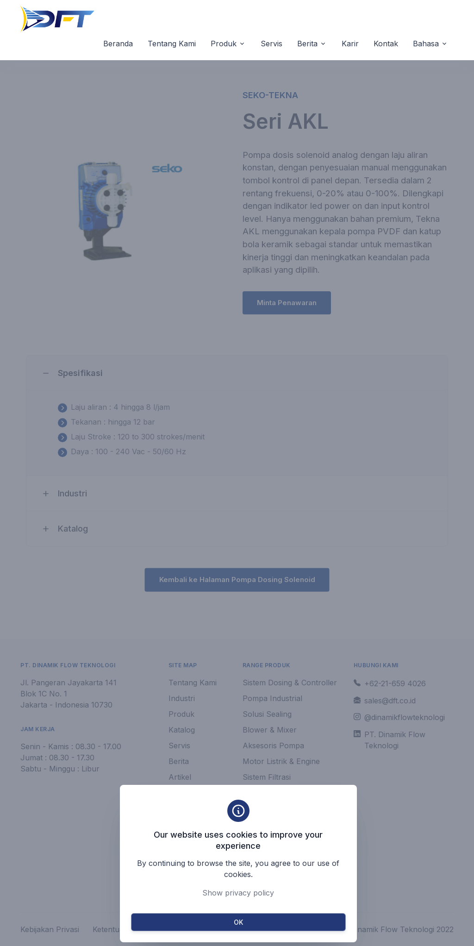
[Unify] (57, 19)
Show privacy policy (238, 892)
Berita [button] (307, 43)
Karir (350, 43)
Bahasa (426, 43)
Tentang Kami (172, 43)
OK (238, 922)
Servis (271, 43)
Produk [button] (224, 43)
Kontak (386, 43)
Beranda (118, 43)
